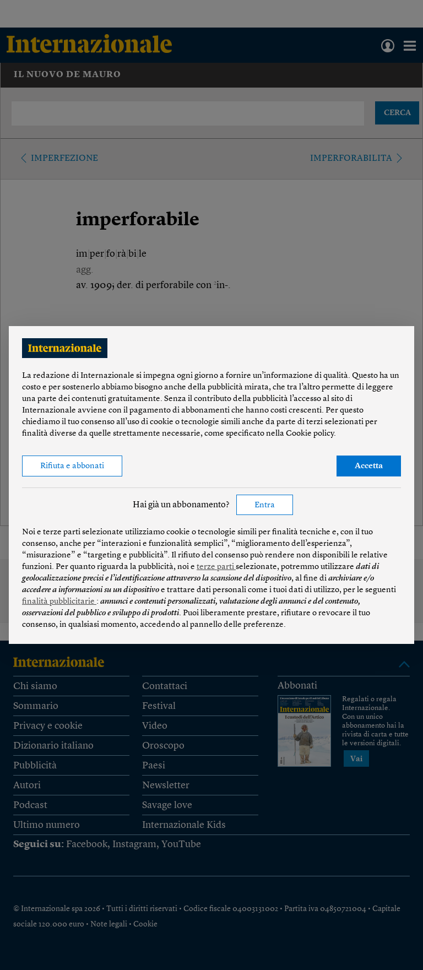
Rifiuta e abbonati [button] (72, 466)
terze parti (216, 567)
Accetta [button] (369, 466)
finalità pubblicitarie (59, 602)
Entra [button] (264, 505)
